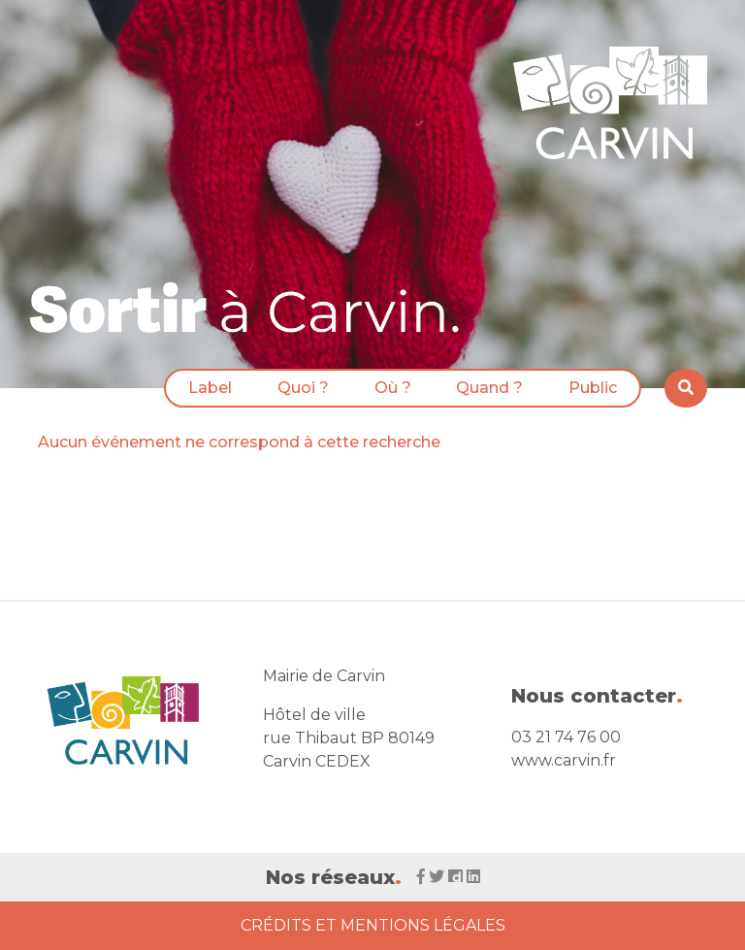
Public (592, 387)
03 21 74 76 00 (566, 737)
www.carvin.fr (563, 760)
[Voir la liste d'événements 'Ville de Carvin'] (251, 307)
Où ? (392, 387)
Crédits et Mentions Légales (373, 925)
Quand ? (489, 387)
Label (210, 387)
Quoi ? (303, 387)
